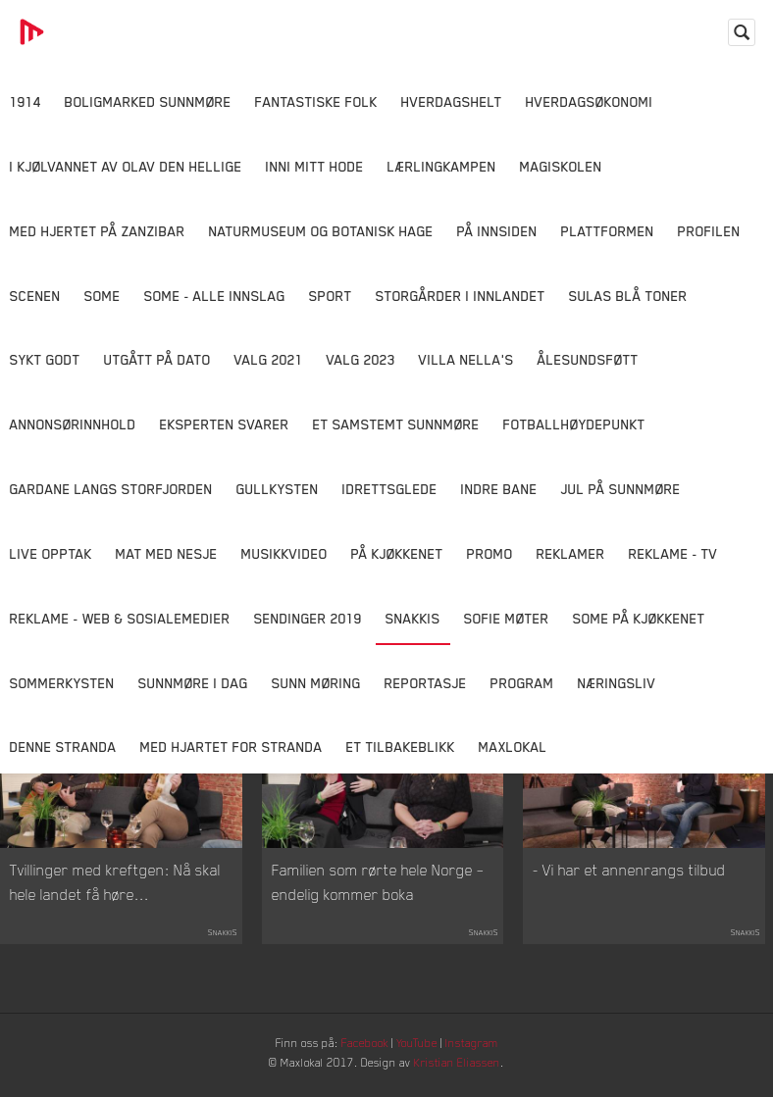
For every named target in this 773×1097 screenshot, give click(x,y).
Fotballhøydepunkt (574, 424)
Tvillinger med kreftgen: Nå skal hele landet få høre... (115, 896)
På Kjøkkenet (397, 553)
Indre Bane (499, 488)
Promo (490, 553)
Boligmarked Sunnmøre (148, 101)
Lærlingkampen (441, 166)
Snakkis (413, 618)
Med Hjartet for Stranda (231, 746)
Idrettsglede (390, 488)
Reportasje (426, 682)
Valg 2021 (268, 359)
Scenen (35, 295)
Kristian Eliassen (469, 1080)
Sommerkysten (62, 682)
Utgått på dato (157, 359)
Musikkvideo (284, 553)
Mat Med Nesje (167, 553)
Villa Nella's (466, 359)
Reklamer (571, 553)
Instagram (485, 1057)
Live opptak (51, 553)
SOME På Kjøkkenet (639, 618)
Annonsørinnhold (73, 424)
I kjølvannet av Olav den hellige (126, 166)
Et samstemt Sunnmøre (396, 424)
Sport (330, 295)
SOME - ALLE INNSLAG (214, 295)
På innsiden (497, 231)
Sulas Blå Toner (628, 295)
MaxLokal (513, 746)
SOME (102, 295)
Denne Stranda (63, 746)
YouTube (422, 1057)
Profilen (709, 231)
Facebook (362, 1057)
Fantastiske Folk (316, 101)
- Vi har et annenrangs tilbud (629, 883)
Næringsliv (617, 682)
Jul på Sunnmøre (621, 488)
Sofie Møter (506, 618)
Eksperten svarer (224, 424)
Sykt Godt (45, 359)
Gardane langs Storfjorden (111, 488)
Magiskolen (561, 166)
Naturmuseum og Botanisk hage (321, 231)
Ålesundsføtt (588, 359)
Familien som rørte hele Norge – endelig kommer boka (378, 896)
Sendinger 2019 (308, 618)
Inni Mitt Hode (315, 166)
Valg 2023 (361, 359)
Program (522, 682)
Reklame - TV (673, 553)
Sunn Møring (316, 682)
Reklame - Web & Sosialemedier (120, 618)
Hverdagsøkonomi (589, 101)
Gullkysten (277, 488)
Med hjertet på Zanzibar (97, 231)
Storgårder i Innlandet (460, 295)
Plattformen (607, 231)
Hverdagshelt (451, 101)
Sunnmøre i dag (193, 682)
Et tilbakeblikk (400, 746)
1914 (25, 101)
